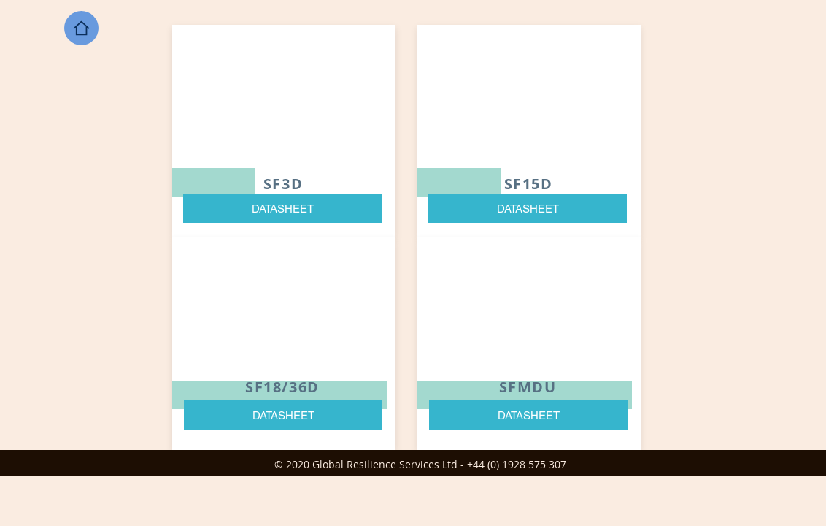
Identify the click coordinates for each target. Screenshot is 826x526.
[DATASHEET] (282, 208)
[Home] (81, 28)
